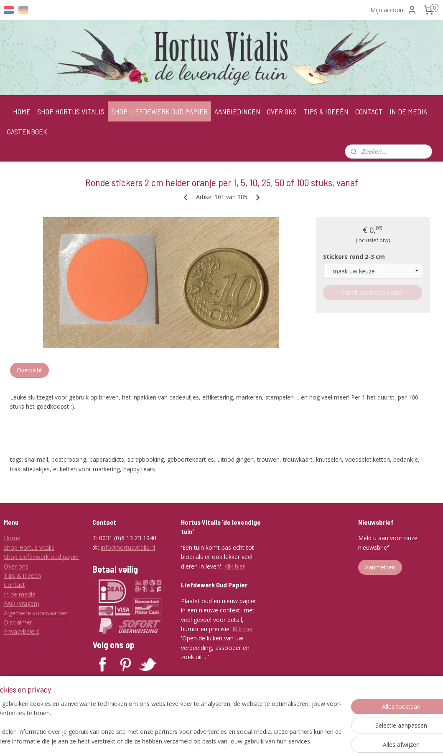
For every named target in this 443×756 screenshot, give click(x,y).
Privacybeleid (21, 631)
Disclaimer (18, 622)
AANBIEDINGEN (237, 111)
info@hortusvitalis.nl (128, 547)
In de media (20, 594)
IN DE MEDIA (408, 111)
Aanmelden (380, 567)
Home (12, 538)
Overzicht (29, 370)
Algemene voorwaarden (36, 613)
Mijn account (393, 10)
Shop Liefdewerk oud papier (41, 557)
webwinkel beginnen (260, 741)
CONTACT (369, 111)
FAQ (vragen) (21, 603)
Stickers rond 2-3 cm (354, 256)
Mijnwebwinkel (333, 741)
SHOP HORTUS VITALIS (70, 111)
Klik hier (234, 566)
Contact (14, 585)
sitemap (211, 741)
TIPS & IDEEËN (326, 111)
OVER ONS (282, 111)
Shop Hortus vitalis (29, 547)
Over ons (16, 566)
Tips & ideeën (22, 575)
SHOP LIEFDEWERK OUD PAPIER (159, 111)
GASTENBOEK (27, 131)
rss (228, 741)
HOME (22, 111)
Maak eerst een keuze (372, 293)
